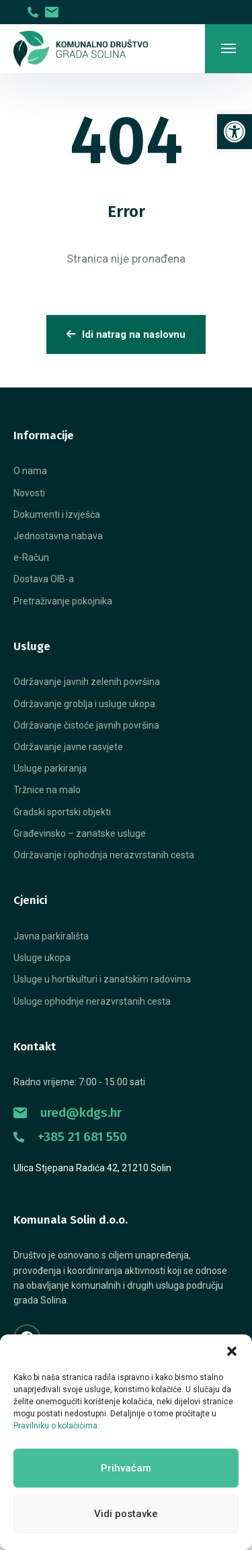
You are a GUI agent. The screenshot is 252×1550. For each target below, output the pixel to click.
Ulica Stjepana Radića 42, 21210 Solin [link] (92, 1167)
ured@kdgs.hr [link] (67, 1112)
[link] (234, 131)
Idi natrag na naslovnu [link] (126, 334)
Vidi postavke (126, 1514)
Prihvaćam (126, 1468)
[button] (232, 1351)
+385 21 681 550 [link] (70, 1136)
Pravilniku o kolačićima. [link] (56, 1425)
